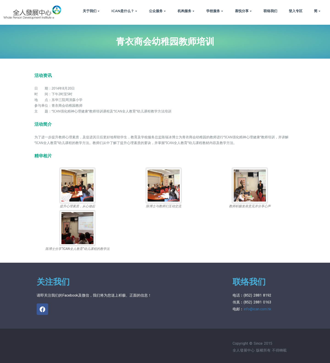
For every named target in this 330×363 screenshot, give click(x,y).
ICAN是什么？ (124, 11)
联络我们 (270, 11)
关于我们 (91, 11)
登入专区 (295, 11)
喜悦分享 (243, 11)
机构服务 (186, 11)
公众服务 (157, 11)
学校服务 (214, 11)
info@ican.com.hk (257, 309)
